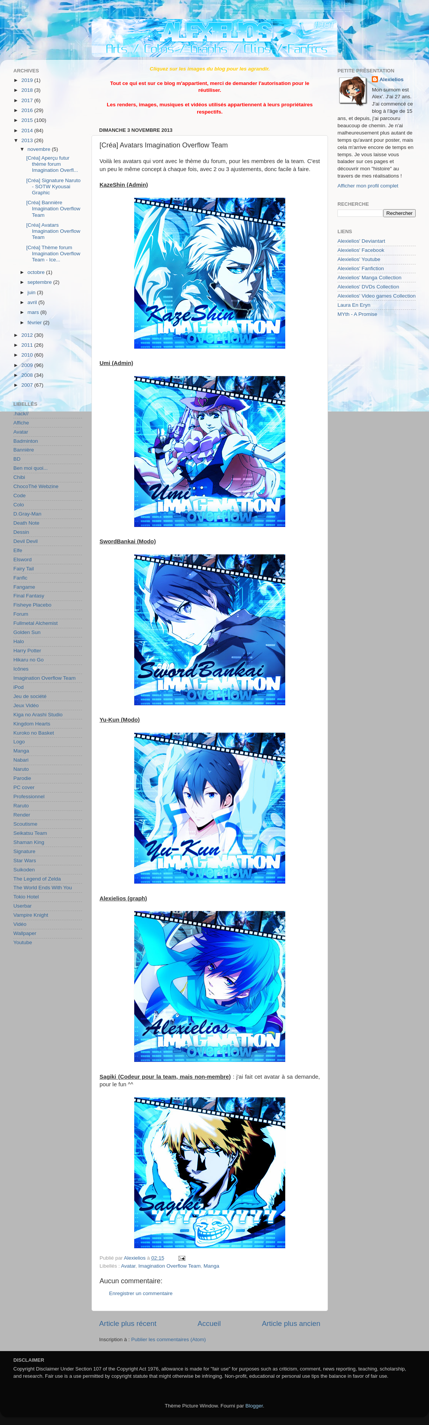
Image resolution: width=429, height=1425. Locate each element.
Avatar (128, 1266)
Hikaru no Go (28, 660)
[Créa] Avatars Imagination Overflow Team (53, 231)
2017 (27, 100)
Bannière (23, 450)
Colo (18, 505)
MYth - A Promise (357, 314)
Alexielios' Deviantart (361, 241)
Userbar (22, 906)
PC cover (24, 787)
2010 (27, 355)
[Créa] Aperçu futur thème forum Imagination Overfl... (52, 164)
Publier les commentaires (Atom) (168, 1339)
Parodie (22, 778)
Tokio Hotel (26, 897)
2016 (27, 110)
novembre (39, 149)
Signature (24, 851)
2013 (27, 140)
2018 (27, 90)
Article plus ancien (291, 1323)
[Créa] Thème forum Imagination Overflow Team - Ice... (53, 254)
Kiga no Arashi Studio (38, 714)
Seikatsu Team (30, 833)
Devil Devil (25, 541)
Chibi (19, 477)
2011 (27, 345)
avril (33, 302)
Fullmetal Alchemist (35, 623)
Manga (211, 1266)
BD (17, 459)
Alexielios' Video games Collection (376, 296)
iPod (18, 687)
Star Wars (24, 860)
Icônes (21, 669)
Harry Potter (27, 650)
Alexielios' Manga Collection (369, 277)
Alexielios (391, 79)
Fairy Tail (23, 569)
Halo (18, 641)
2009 (27, 365)
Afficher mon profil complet (367, 186)
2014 (27, 130)
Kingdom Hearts (31, 724)
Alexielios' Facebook (360, 250)
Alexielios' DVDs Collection (368, 287)
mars (33, 312)
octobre (36, 272)
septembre (40, 282)
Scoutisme (25, 824)
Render (21, 815)
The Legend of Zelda (37, 879)
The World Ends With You (42, 887)
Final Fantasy (28, 596)
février (35, 322)
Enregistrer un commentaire (141, 1293)
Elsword (22, 559)
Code (19, 495)
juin (32, 292)
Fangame (24, 587)
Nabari (21, 760)
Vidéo (19, 924)
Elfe (17, 550)
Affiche (21, 423)
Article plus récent (127, 1323)
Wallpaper (24, 933)
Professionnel (29, 796)
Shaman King (28, 842)
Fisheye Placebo (32, 605)
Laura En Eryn (353, 305)
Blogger (254, 1406)
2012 (27, 335)
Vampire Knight (30, 915)
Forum (20, 614)
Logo (19, 742)
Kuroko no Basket (33, 733)
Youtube (22, 942)
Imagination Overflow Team (169, 1266)
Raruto (21, 806)
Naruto (21, 769)
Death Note (26, 523)
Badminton (25, 441)
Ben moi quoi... (30, 468)
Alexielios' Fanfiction (360, 268)
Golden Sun (26, 632)
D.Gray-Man (27, 514)
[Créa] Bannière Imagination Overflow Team (53, 209)
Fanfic (20, 578)
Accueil (209, 1323)
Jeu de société (30, 696)
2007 (27, 385)
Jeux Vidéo (26, 705)
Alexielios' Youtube (358, 259)
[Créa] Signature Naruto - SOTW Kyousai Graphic (53, 186)
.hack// (21, 413)
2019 (27, 80)
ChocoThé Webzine (35, 486)
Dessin (21, 532)
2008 (27, 375)
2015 (27, 120)
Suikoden (24, 870)
